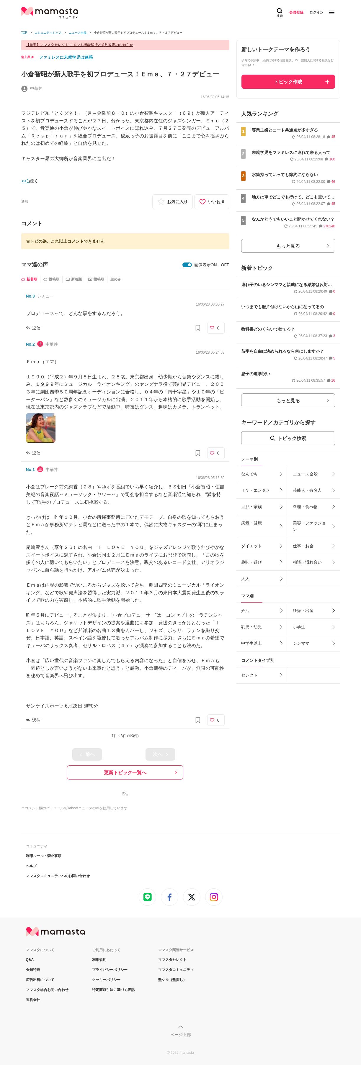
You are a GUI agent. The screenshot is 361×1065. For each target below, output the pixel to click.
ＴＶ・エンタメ (255, 490)
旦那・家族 (251, 506)
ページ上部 (180, 1034)
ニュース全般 (305, 474)
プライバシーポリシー (110, 970)
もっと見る (288, 246)
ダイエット (251, 546)
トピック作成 (288, 81)
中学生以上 (251, 643)
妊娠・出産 (303, 610)
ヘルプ (31, 866)
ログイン (316, 12)
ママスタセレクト (172, 959)
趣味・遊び (251, 562)
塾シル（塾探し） (172, 980)
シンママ (301, 643)
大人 (245, 578)
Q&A (30, 959)
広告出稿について (40, 980)
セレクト (249, 675)
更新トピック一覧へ (125, 772)
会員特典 (33, 970)
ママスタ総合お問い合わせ (47, 990)
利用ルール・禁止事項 (43, 856)
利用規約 (99, 959)
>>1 (25, 180)
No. (30, 296)
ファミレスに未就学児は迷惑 (66, 57)
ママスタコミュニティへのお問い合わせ (58, 876)
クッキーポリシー (106, 980)
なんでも (249, 474)
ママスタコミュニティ (176, 970)
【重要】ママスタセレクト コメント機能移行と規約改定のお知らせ (79, 45)
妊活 (245, 610)
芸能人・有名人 (307, 490)
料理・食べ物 (305, 506)
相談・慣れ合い (307, 562)
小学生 (299, 626)
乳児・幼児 (251, 626)
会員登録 (296, 12)
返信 (36, 328)
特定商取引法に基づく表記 (113, 990)
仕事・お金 (303, 546)
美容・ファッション (309, 526)
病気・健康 (251, 523)
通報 (24, 201)
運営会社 (33, 1000)
